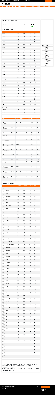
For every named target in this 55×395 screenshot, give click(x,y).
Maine (3, 61)
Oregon (3, 90)
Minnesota (3, 68)
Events (44, 6)
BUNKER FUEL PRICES (27, 0)
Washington (4, 106)
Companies (32, 6)
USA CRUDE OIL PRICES (16, 0)
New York (3, 82)
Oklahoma (3, 88)
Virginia (3, 104)
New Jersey (4, 79)
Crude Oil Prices (8, 6)
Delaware (3, 44)
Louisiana (3, 60)
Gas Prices (19, 6)
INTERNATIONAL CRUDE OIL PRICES (6, 0)
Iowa (3, 55)
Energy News (26, 6)
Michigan (3, 66)
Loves (3, 122)
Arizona (3, 36)
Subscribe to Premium (45, 386)
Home (3, 6)
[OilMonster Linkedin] (5, 388)
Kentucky (3, 58)
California (3, 39)
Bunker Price (14, 6)
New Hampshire (4, 77)
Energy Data (50, 6)
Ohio (3, 87)
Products (38, 6)
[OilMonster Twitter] (4, 388)
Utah (3, 101)
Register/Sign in (49, 1)
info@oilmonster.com (44, 390)
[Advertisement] (27, 13)
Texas (3, 99)
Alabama (3, 33)
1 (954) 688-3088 (43, 389)
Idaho (3, 50)
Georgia (3, 47)
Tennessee (3, 98)
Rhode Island (4, 93)
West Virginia (4, 109)
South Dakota (4, 96)
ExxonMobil (46, 47)
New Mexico (4, 80)
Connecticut (4, 42)
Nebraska (3, 74)
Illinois (3, 52)
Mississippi (4, 69)
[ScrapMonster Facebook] (2, 388)
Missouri (3, 71)
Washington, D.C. (4, 107)
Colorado (3, 41)
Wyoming (3, 112)
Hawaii (3, 49)
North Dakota (4, 85)
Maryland (3, 63)
